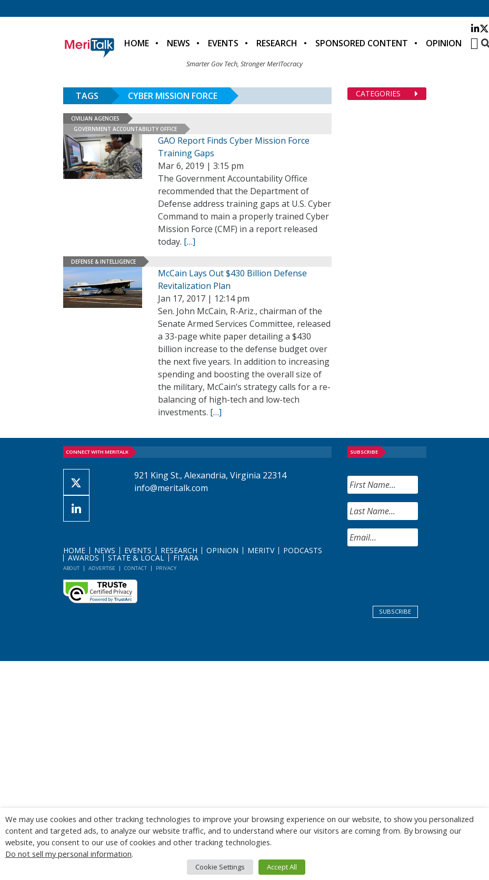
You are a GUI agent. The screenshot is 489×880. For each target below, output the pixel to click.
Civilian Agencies (95, 118)
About (71, 568)
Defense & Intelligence (103, 261)
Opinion (444, 43)
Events (223, 43)
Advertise (101, 568)
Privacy (166, 568)
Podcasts (302, 550)
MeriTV (260, 550)
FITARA (185, 558)
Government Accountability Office (125, 129)
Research (276, 43)
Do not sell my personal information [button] (68, 853)
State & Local (136, 558)
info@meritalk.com (171, 488)
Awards (83, 558)
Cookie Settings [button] (220, 867)
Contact (135, 568)
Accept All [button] (282, 867)
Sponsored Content (361, 43)
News (178, 43)
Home (136, 43)
